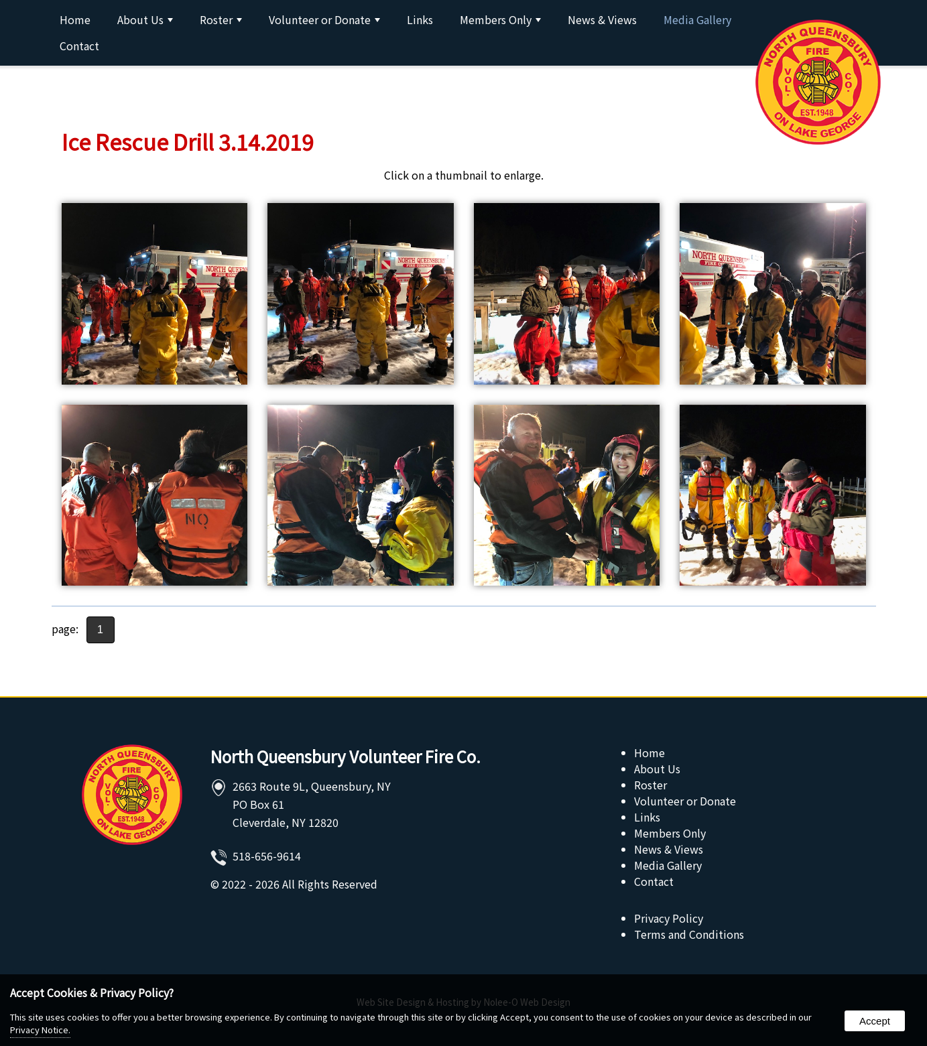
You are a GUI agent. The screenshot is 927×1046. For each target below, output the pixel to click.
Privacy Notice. (40, 1029)
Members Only (500, 19)
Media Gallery (697, 19)
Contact (79, 46)
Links (420, 19)
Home (75, 19)
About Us (145, 19)
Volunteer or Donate (324, 19)
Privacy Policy (668, 918)
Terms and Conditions (689, 934)
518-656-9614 (267, 856)
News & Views (602, 19)
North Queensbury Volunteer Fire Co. (345, 756)
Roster (221, 19)
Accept (874, 1021)
